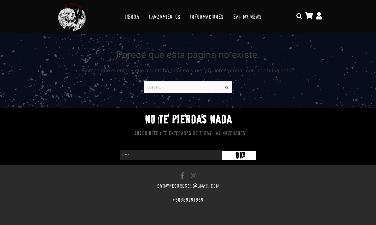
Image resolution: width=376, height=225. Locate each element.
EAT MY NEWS (247, 16)
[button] (299, 16)
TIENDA (131, 16)
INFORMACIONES (206, 16)
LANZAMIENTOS (164, 16)
